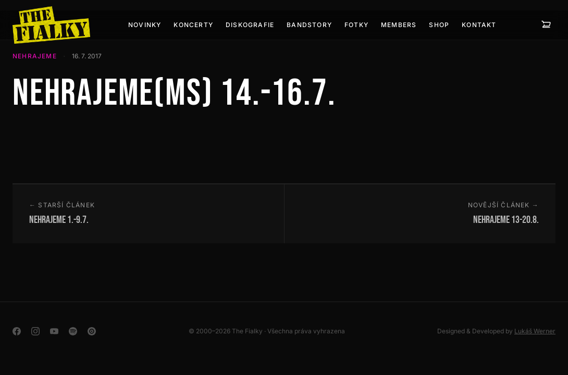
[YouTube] (54, 331)
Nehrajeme (35, 56)
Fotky (356, 25)
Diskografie (250, 25)
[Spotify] (73, 331)
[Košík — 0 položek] (546, 25)
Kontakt (479, 25)
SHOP (439, 25)
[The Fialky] (51, 25)
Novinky (144, 25)
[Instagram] (35, 331)
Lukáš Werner (534, 331)
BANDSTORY (309, 25)
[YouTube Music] (92, 331)
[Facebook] (17, 331)
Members (398, 25)
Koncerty (193, 25)
